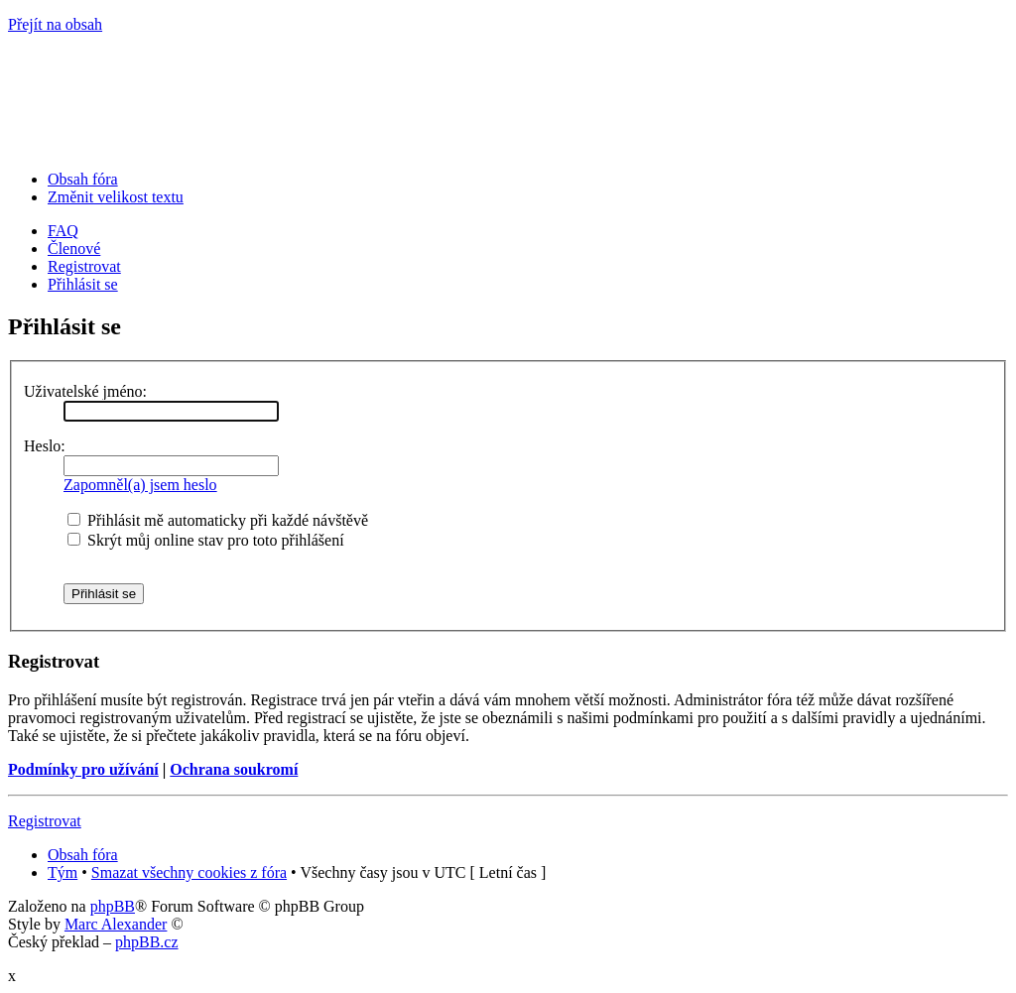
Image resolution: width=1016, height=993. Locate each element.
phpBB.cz (147, 941)
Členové (74, 248)
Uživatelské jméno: (85, 391)
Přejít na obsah (55, 24)
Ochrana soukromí (234, 769)
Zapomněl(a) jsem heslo (140, 484)
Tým (62, 872)
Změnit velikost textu (116, 196)
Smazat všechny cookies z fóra (189, 872)
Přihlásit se (83, 284)
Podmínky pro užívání (83, 769)
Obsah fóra (83, 179)
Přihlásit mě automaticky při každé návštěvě (217, 520)
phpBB (112, 906)
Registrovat (84, 266)
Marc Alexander (116, 924)
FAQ (63, 230)
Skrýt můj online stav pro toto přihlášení (205, 540)
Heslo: (44, 445)
